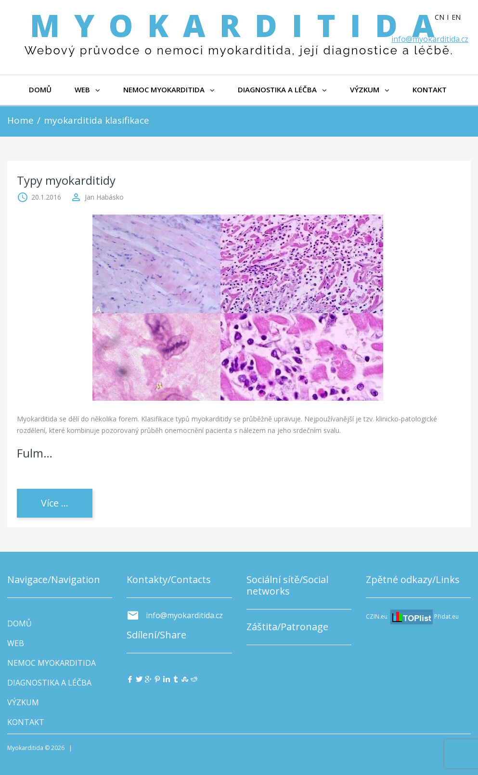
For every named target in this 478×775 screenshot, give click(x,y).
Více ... (54, 502)
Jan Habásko (104, 197)
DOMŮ (40, 89)
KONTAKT (430, 89)
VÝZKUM (369, 89)
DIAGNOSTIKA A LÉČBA (282, 89)
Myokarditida (239, 25)
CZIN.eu (377, 616)
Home (20, 120)
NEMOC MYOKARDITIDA (169, 89)
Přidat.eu (446, 616)
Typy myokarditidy (66, 180)
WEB (87, 89)
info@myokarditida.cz (429, 39)
